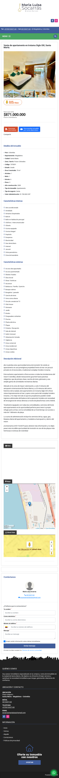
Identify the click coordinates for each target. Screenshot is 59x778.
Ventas (6, 731)
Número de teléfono (10, 623)
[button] (53, 53)
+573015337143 (10, 29)
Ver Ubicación (24, 549)
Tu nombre (7, 609)
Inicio (5, 728)
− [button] (7, 490)
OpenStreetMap (50, 528)
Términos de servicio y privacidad (32, 650)
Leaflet (37, 528)
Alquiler (6, 734)
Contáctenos (8, 737)
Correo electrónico (10, 616)
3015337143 (26, 29)
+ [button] (7, 487)
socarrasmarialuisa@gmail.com (30, 597)
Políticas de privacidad (12, 740)
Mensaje (7, 631)
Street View (13, 102)
